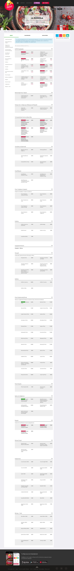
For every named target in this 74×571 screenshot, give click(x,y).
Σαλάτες (6, 62)
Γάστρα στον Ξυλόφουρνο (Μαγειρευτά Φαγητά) (9, 46)
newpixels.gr (36, 569)
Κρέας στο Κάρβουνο (9, 77)
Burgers (6, 79)
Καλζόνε (6, 69)
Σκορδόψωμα (7, 56)
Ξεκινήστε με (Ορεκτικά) (7, 53)
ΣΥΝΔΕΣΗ (45, 2)
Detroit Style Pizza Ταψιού (8, 42)
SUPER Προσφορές (8, 39)
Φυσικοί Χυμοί (7, 81)
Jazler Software (26, 569)
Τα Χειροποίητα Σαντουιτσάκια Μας (8, 50)
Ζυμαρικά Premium (8, 64)
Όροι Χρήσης (41, 569)
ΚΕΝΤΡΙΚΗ (23, 2)
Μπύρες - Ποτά (7, 86)
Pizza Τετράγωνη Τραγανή (8, 59)
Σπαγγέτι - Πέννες (19, 248)
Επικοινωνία (47, 569)
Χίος (9, 31)
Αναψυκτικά (7, 84)
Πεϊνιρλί (6, 66)
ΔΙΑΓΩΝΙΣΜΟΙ (29, 2)
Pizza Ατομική (7, 74)
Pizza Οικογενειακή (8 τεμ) (9, 72)
